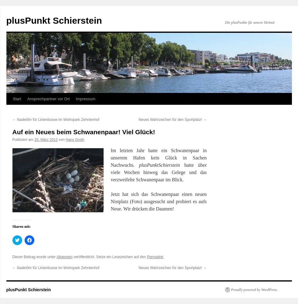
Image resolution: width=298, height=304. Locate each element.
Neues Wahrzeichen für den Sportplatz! (173, 120)
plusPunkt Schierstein (54, 20)
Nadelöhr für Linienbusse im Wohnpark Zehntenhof (56, 120)
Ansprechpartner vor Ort (48, 99)
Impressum (85, 99)
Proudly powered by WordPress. (254, 290)
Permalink (155, 257)
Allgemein (65, 257)
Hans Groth (75, 140)
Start (17, 99)
